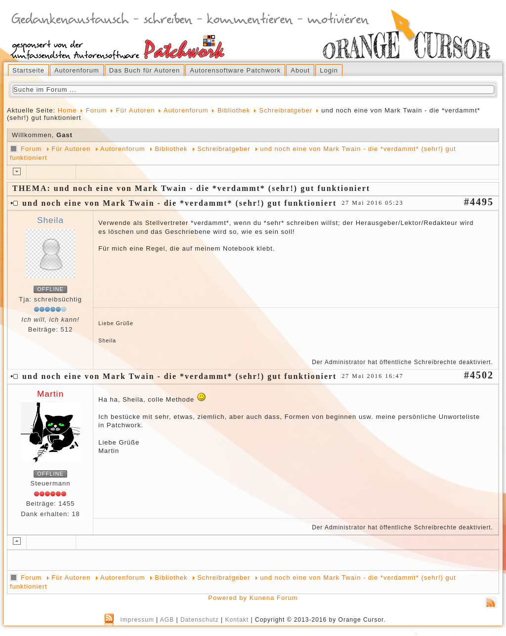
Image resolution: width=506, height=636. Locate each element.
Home (67, 110)
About (300, 70)
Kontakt (237, 619)
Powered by (227, 597)
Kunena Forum (274, 597)
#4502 (479, 375)
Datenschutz (199, 619)
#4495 (479, 201)
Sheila (50, 220)
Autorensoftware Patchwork (235, 70)
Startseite (28, 70)
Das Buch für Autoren (144, 70)
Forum (96, 110)
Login (329, 70)
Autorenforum (76, 70)
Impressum (137, 619)
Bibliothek (233, 110)
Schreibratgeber (286, 110)
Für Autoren (135, 110)
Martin (50, 394)
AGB (167, 619)
